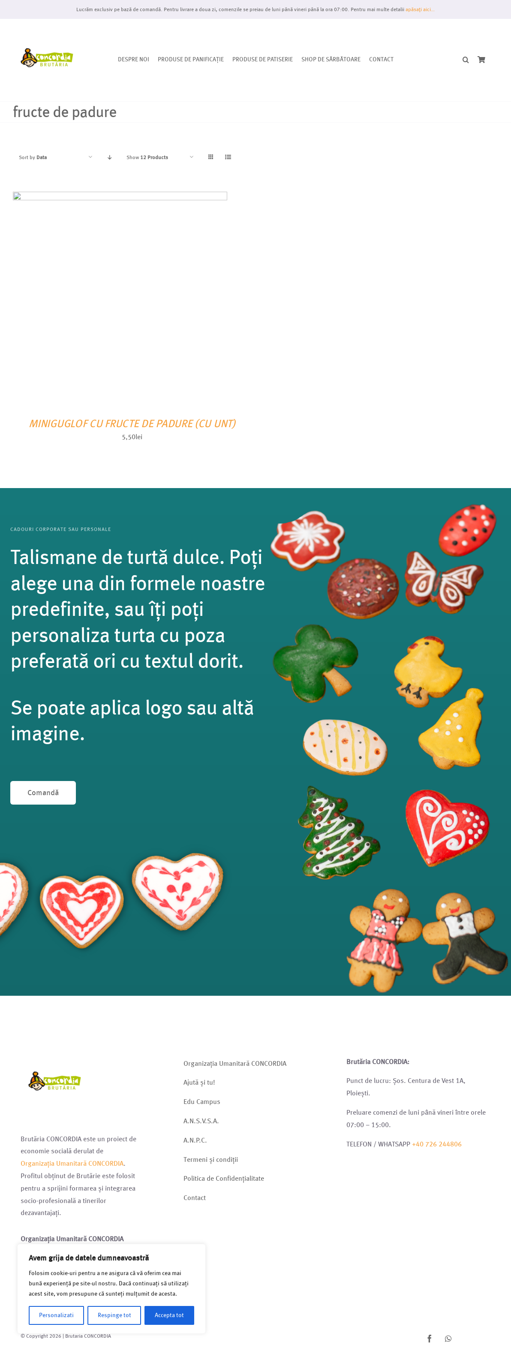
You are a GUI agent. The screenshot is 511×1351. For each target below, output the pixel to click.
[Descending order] (109, 157)
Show (147, 157)
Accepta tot (169, 1315)
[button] (466, 60)
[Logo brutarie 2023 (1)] (47, 28)
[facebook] (429, 1338)
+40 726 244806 (437, 1144)
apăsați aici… (420, 9)
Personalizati (56, 1315)
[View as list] (227, 157)
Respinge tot (114, 1315)
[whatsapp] (448, 1338)
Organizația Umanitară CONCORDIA (72, 1163)
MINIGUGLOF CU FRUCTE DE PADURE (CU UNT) (132, 423)
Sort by (33, 157)
